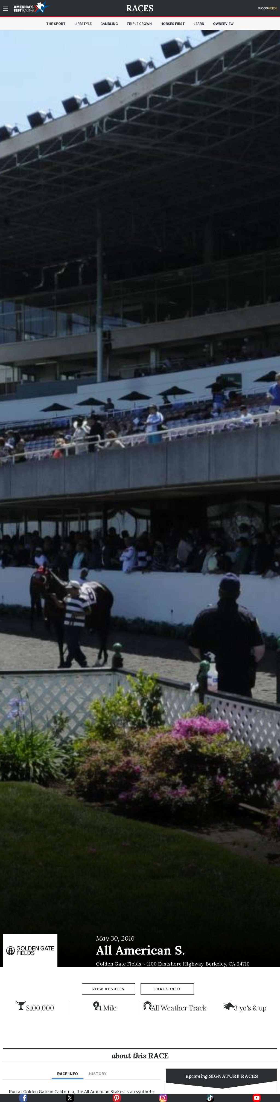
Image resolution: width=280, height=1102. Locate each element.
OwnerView (223, 23)
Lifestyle (83, 23)
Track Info (167, 988)
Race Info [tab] (67, 1073)
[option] (140, 498)
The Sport (56, 23)
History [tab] (97, 1073)
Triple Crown (139, 23)
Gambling (109, 23)
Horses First (173, 23)
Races (139, 8)
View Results (108, 988)
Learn (199, 23)
